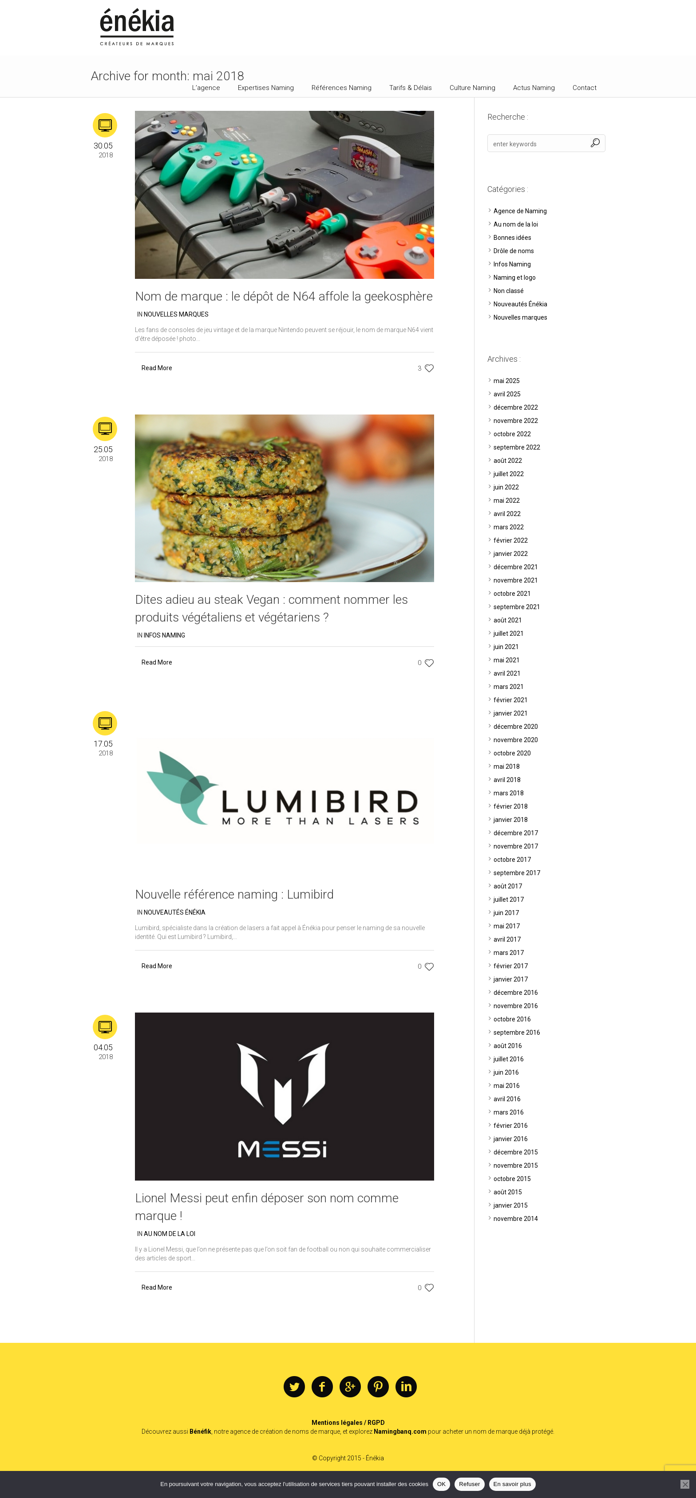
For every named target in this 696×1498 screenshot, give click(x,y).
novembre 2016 (516, 1005)
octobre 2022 (512, 434)
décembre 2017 (516, 833)
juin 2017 (506, 912)
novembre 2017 (516, 846)
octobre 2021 (512, 593)
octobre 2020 (512, 753)
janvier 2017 (511, 979)
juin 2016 (506, 1072)
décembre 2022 (516, 407)
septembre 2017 (517, 872)
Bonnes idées (512, 237)
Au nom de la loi (169, 1233)
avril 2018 (507, 779)
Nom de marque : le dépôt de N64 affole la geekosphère (284, 296)
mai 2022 (507, 500)
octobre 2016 (512, 1019)
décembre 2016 (516, 992)
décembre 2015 (516, 1152)
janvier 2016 (511, 1138)
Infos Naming (164, 635)
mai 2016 (507, 1085)
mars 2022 (509, 527)
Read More (157, 368)
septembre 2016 (517, 1032)
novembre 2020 (516, 739)
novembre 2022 (516, 420)
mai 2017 (507, 926)
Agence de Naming (520, 211)
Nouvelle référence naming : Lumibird (234, 894)
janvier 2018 (511, 819)
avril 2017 (507, 939)
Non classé (509, 290)
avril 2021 (507, 673)
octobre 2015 (512, 1178)
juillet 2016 (509, 1059)
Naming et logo (515, 277)
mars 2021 (509, 686)
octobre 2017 (512, 859)
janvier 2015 (511, 1205)
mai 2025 (507, 380)
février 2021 (511, 700)
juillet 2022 (509, 473)
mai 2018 (507, 766)
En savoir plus (512, 1484)
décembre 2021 (516, 567)
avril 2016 (507, 1099)
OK (441, 1484)
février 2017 (511, 966)
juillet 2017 (509, 899)
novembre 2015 (516, 1165)
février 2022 (511, 540)
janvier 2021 (511, 713)
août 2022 (508, 460)
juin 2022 (506, 487)
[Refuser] (684, 1484)
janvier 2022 (511, 553)
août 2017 (508, 886)
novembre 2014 (516, 1218)
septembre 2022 (517, 447)
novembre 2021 (516, 580)
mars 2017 (509, 952)
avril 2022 (507, 513)
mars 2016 (509, 1112)
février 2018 (511, 806)
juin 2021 (506, 646)
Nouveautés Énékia (175, 912)
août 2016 (508, 1045)
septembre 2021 (517, 606)
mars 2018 (509, 793)
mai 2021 (507, 660)
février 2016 (511, 1125)
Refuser (469, 1484)
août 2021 (508, 620)
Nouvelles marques (176, 314)
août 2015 (508, 1192)
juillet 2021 (509, 633)
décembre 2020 (516, 726)
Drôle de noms (514, 250)
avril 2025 (507, 394)
